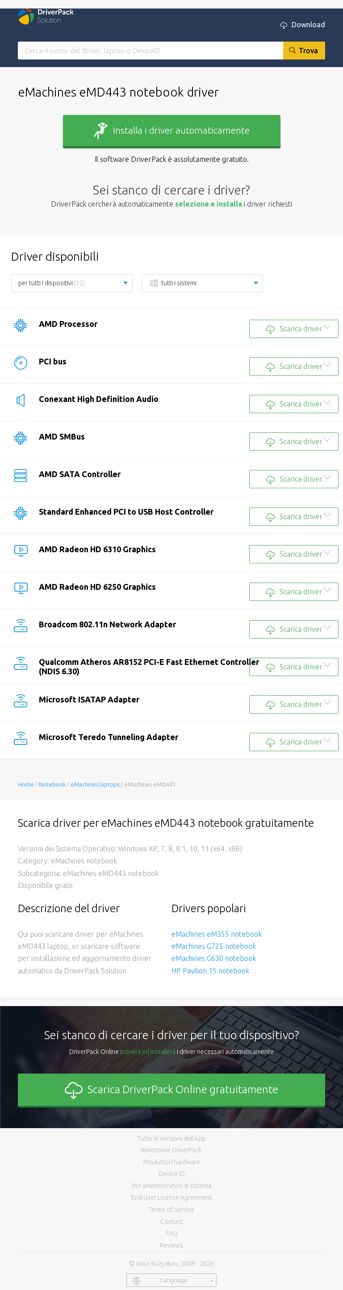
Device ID (172, 1173)
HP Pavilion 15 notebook (210, 971)
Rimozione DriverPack (171, 1150)
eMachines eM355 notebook (217, 934)
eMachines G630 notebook (214, 958)
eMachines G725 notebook (214, 946)
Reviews (171, 1245)
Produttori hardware (171, 1162)
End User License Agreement (171, 1197)
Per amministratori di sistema (171, 1185)
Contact (171, 1221)
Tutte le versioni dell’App (171, 1138)
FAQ (172, 1233)
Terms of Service (171, 1209)
